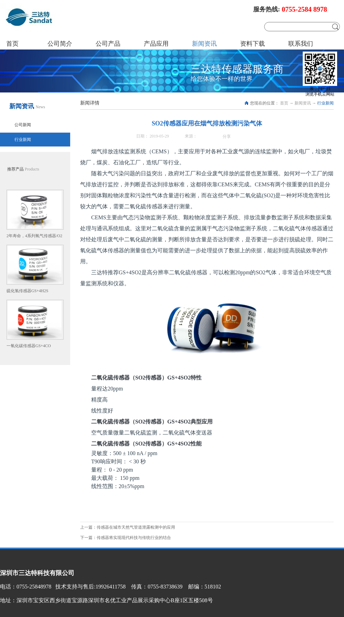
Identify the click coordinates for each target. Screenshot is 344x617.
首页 (12, 43)
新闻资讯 (302, 103)
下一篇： (125, 537)
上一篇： (127, 527)
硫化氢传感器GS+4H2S (27, 290)
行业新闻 (325, 103)
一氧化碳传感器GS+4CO (29, 345)
